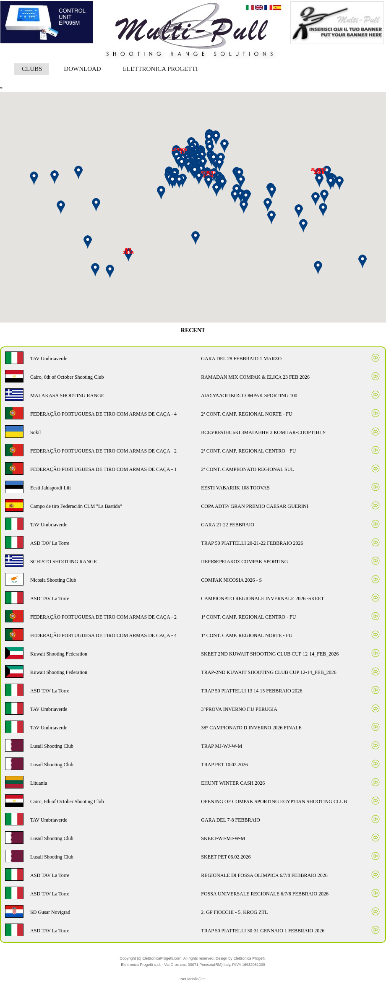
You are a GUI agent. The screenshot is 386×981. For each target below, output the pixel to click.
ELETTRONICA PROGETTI (160, 68)
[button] (246, 198)
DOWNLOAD (82, 68)
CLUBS (32, 68)
